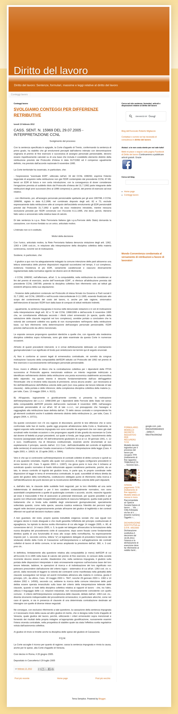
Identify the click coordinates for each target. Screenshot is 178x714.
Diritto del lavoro (51, 70)
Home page (62, 678)
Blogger (102, 699)
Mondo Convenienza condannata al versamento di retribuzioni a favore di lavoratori (143, 257)
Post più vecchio (103, 678)
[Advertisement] (91, 31)
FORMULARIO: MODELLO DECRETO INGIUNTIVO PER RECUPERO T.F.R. (131, 434)
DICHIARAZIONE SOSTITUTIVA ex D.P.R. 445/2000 (132, 525)
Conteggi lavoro (19, 94)
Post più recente (22, 678)
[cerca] (145, 116)
